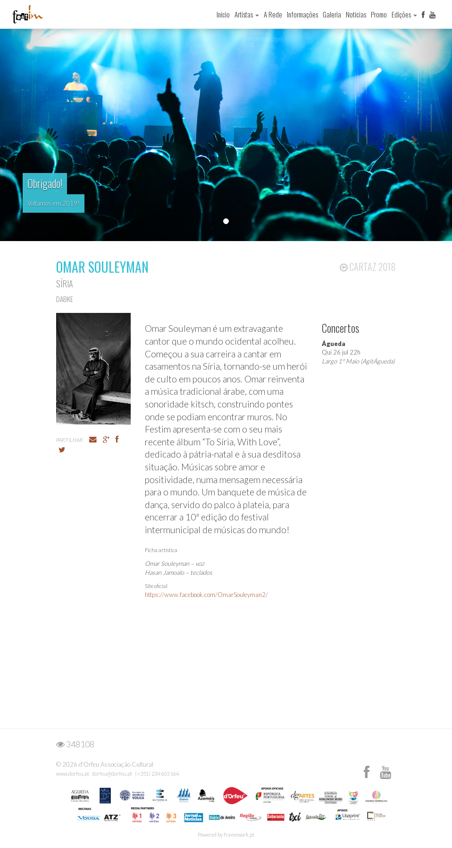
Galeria (332, 14)
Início (223, 14)
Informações (302, 14)
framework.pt (239, 834)
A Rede (273, 14)
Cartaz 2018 (368, 267)
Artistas (246, 14)
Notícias (356, 14)
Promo (379, 14)
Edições (404, 14)
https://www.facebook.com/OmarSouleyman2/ (206, 594)
